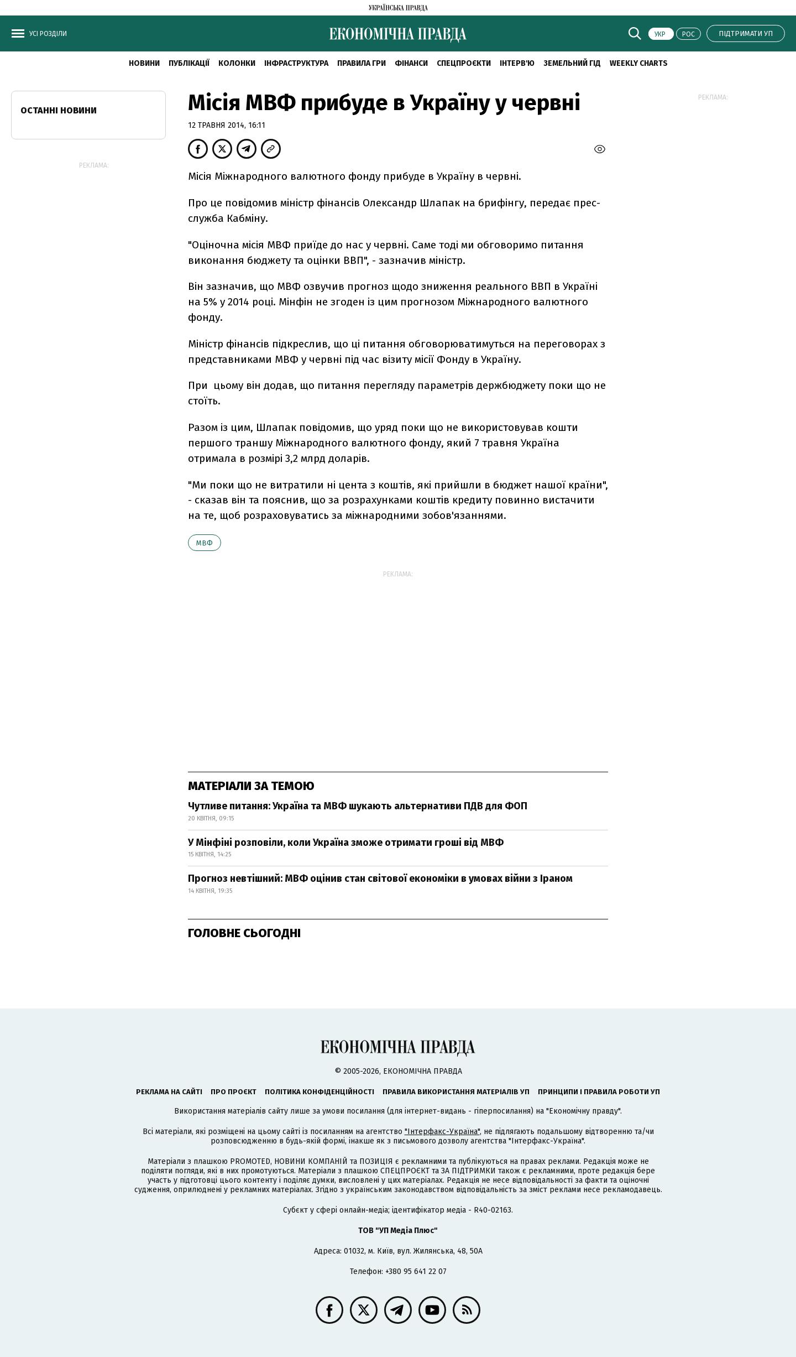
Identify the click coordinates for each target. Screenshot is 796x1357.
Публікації (189, 63)
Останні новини (58, 110)
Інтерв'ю (517, 63)
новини (144, 63)
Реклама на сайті (169, 1092)
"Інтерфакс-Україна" (442, 1131)
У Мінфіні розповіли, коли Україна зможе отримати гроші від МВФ (346, 842)
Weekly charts (639, 63)
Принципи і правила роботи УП (599, 1092)
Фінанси (411, 63)
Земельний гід (572, 63)
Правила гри (361, 63)
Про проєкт (233, 1092)
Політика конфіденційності (319, 1092)
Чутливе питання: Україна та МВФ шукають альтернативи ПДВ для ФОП (357, 806)
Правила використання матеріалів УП (456, 1092)
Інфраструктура (296, 63)
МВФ (204, 543)
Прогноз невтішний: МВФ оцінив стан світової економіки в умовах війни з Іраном (380, 878)
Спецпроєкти (464, 63)
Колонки (236, 63)
